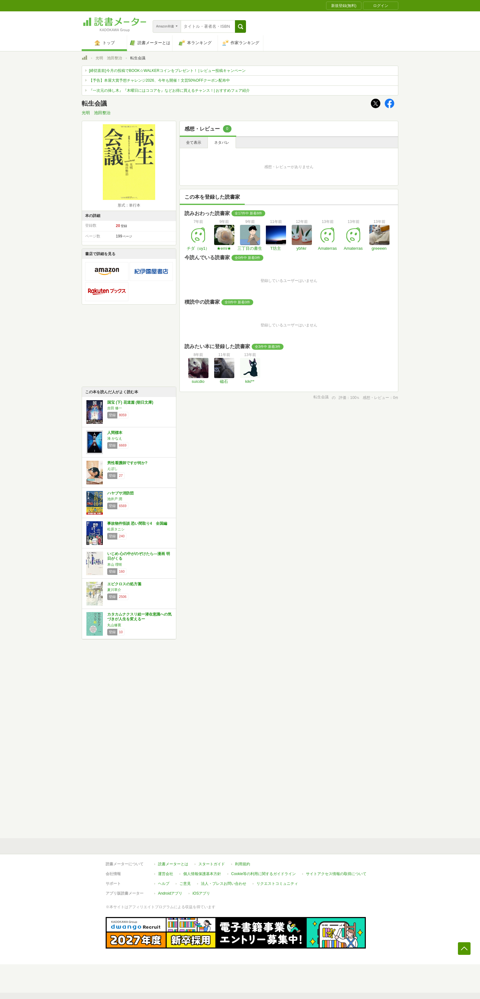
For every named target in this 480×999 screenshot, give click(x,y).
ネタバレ (221, 142)
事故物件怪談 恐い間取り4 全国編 (137, 523)
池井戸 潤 (114, 499)
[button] (240, 26)
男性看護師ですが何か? (127, 463)
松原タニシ (116, 529)
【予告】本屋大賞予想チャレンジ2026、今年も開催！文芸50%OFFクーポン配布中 (159, 80)
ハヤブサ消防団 (120, 493)
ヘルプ (163, 883)
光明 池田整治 (109, 58)
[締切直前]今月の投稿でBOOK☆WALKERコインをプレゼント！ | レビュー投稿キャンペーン (167, 70)
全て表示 (193, 142)
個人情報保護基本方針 (202, 874)
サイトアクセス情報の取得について (336, 874)
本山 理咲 (114, 564)
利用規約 (242, 864)
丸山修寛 (114, 625)
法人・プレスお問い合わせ (223, 883)
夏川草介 (114, 590)
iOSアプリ (201, 893)
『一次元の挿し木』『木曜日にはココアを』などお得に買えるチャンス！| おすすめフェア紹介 (169, 90)
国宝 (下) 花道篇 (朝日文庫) (130, 402)
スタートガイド (211, 864)
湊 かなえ (114, 438)
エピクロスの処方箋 (124, 584)
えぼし (112, 468)
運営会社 (165, 874)
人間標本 (114, 432)
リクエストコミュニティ (277, 883)
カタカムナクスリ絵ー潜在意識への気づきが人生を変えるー (139, 617)
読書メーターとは (173, 864)
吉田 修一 (114, 408)
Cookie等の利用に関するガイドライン (263, 874)
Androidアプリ (170, 893)
